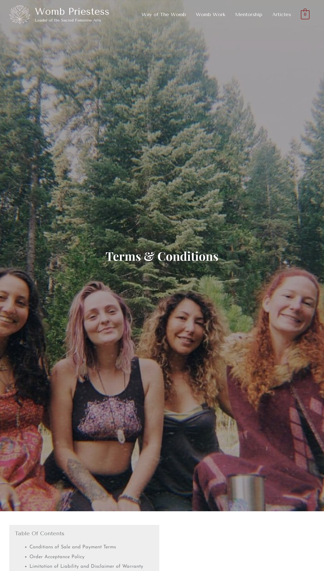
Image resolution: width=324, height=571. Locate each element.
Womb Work (210, 14)
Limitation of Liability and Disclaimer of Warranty (86, 566)
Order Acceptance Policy (57, 557)
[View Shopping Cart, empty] (305, 14)
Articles (281, 14)
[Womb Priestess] (20, 14)
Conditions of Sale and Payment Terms (72, 547)
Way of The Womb (164, 14)
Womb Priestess (72, 11)
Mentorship (248, 14)
